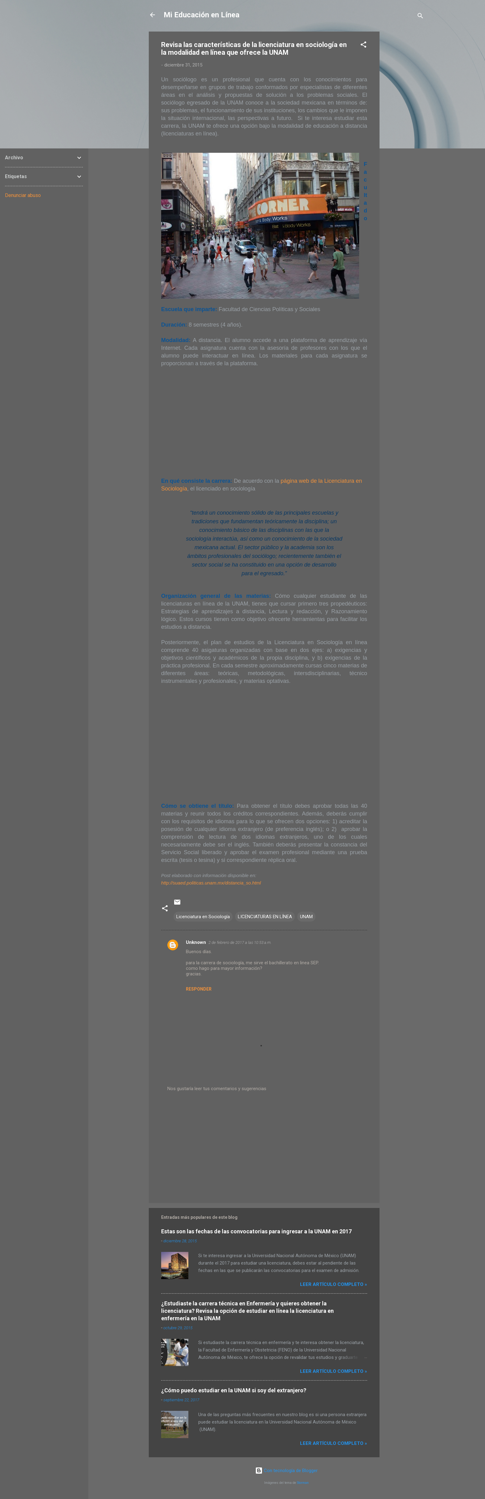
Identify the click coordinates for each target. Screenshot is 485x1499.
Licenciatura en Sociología (203, 916)
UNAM (306, 916)
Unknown (196, 942)
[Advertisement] (404, 124)
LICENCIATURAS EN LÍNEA (265, 916)
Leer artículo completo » (333, 1284)
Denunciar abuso (23, 195)
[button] (363, 45)
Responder (199, 989)
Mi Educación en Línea (201, 15)
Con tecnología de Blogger (286, 1470)
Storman (303, 1483)
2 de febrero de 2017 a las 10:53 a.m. (240, 942)
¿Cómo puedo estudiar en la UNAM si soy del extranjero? (233, 1390)
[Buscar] (420, 16)
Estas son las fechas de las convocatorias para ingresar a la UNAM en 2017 (256, 1231)
